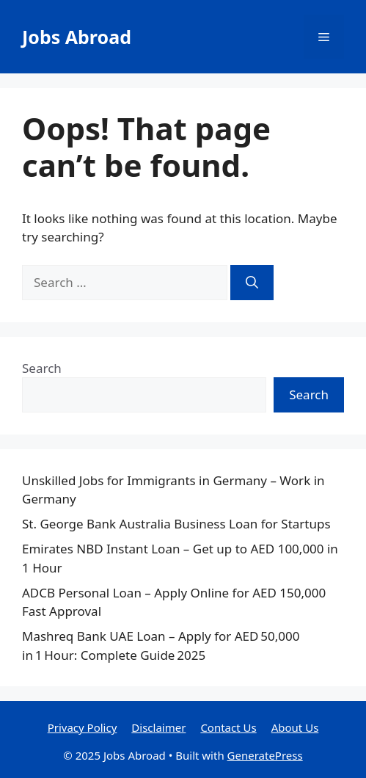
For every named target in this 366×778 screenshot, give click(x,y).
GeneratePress (265, 755)
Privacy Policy (82, 727)
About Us (295, 727)
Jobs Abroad (76, 36)
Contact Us (228, 727)
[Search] (252, 282)
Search (42, 368)
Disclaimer (158, 727)
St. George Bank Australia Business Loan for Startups (176, 523)
